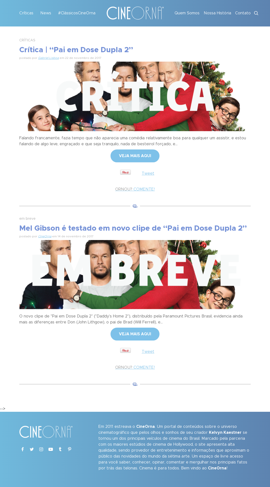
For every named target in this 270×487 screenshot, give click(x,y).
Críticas (26, 13)
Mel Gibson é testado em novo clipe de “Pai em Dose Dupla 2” (133, 228)
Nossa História (217, 13)
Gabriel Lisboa (48, 57)
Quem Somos (187, 13)
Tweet (148, 173)
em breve (27, 218)
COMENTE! (135, 189)
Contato (243, 13)
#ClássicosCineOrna (76, 13)
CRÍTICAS (27, 40)
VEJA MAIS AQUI (135, 156)
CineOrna (44, 236)
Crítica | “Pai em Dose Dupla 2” (76, 50)
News (45, 13)
